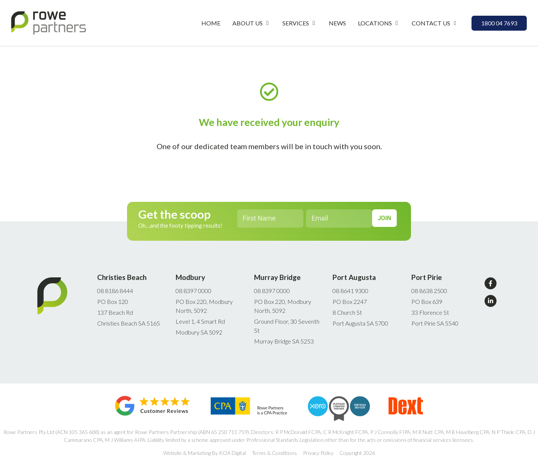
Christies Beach (121, 277)
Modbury (190, 277)
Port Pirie (426, 277)
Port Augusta (354, 277)
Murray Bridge (277, 277)
